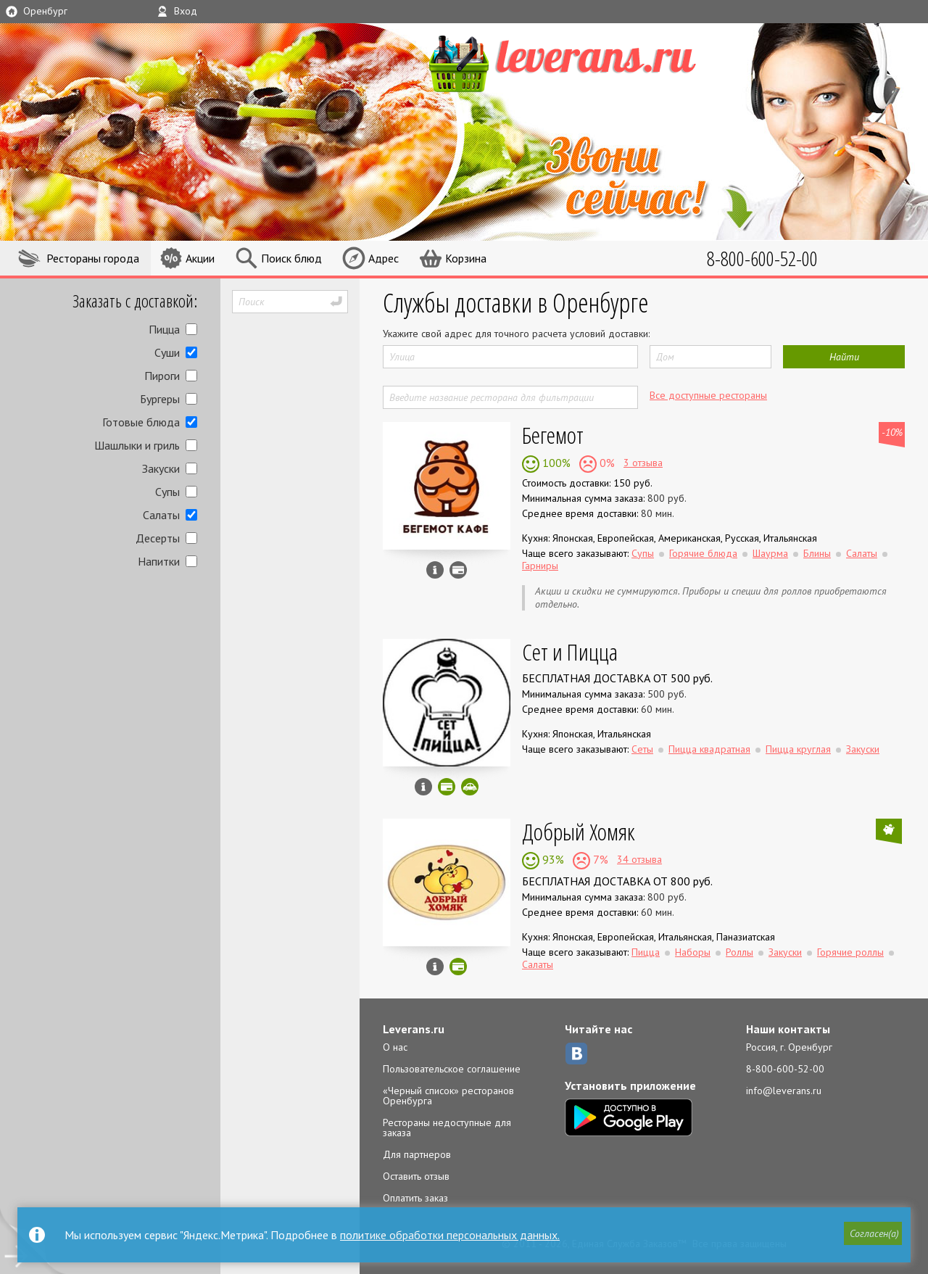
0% (606, 462)
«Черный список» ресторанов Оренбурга (448, 1095)
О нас (395, 1047)
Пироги (162, 375)
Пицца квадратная (709, 749)
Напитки (159, 561)
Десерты (158, 538)
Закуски (161, 468)
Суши (167, 352)
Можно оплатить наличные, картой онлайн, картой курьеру (446, 786)
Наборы (692, 952)
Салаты (161, 515)
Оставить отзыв (416, 1176)
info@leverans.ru (783, 1090)
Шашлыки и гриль (137, 445)
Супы (167, 491)
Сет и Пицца (570, 651)
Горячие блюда (703, 553)
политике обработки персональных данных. (450, 1235)
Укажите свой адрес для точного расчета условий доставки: (516, 333)
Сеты (642, 749)
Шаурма (770, 553)
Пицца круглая (798, 749)
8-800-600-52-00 (785, 1068)
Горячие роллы (850, 952)
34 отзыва (639, 859)
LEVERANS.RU (590, 61)
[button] (871, 1235)
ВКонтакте (576, 1053)
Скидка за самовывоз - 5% (469, 786)
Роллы (739, 952)
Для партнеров (417, 1154)
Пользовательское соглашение (452, 1068)
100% (555, 462)
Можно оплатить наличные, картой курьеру (458, 570)
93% (551, 859)
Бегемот (553, 434)
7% (599, 859)
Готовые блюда (141, 422)
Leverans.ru (413, 1029)
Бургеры (160, 399)
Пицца (164, 329)
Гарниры (540, 565)
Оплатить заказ (415, 1197)
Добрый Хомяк (578, 831)
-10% (892, 432)
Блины (817, 553)
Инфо (435, 570)
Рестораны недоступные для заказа (447, 1127)
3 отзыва (643, 462)
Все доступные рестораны (708, 395)
